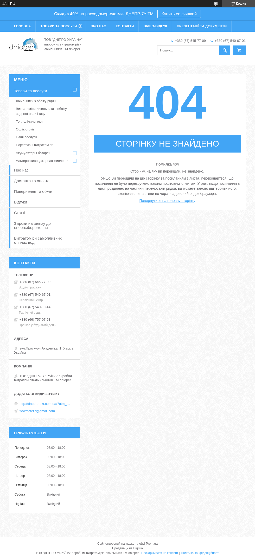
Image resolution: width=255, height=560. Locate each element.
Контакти (125, 26)
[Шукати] (224, 50)
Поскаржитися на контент (159, 553)
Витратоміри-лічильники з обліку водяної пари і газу (41, 111)
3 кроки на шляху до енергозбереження (32, 225)
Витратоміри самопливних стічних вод (38, 240)
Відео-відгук (155, 26)
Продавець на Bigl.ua (127, 548)
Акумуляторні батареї (33, 153)
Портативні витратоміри (34, 145)
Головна (22, 26)
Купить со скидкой (179, 14)
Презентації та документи (202, 26)
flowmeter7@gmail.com (37, 411)
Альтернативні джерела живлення (42, 161)
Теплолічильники (29, 121)
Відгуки (20, 202)
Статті (19, 212)
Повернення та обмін (33, 191)
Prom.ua (152, 543)
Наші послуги (26, 137)
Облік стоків (25, 129)
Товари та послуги (58, 26)
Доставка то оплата (31, 181)
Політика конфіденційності (200, 553)
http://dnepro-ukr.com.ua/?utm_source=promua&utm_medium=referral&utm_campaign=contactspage (46, 404)
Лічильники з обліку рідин (36, 101)
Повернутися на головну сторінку (167, 201)
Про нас (98, 26)
